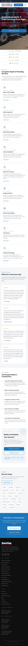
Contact (3, 600)
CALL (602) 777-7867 (7, 1)
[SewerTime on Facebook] (3, 554)
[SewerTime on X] (8, 554)
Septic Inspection (5, 562)
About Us (3, 591)
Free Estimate (18, 4)
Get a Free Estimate (14, 528)
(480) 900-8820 (5, 634)
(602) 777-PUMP (5, 613)
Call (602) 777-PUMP (14, 35)
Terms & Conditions (6, 604)
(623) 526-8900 (5, 622)
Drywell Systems (5, 585)
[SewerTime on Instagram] (5, 554)
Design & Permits (5, 571)
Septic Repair (4, 564)
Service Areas (4, 593)
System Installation (6, 567)
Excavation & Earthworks (7, 581)
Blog (2, 597)
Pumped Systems (5, 573)
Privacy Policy (4, 602)
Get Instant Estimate (14, 30)
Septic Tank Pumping (6, 560)
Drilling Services (5, 583)
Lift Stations (4, 577)
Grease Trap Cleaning (6, 575)
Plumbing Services (5, 579)
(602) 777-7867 (5, 628)
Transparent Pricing (6, 595)
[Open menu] (25, 5)
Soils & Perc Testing (6, 569)
